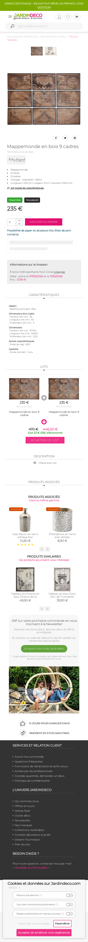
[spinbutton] (14, 222)
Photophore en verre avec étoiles (62, 535)
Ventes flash (22, 810)
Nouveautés (22, 820)
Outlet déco (22, 815)
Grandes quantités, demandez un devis (39, 776)
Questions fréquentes (29, 761)
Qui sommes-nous (27, 801)
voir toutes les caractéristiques (25, 188)
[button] (19, 220)
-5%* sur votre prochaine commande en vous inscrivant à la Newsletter (44, 622)
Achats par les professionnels (33, 771)
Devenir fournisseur (27, 839)
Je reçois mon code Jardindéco (44, 648)
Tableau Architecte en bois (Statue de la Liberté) (25, 596)
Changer (59, 272)
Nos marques (23, 825)
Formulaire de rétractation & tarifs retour (41, 766)
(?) (40, 895)
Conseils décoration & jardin (33, 834)
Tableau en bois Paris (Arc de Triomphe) (62, 595)
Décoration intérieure (22, 36)
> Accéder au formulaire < (31, 867)
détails (15, 887)
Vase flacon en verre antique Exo (25, 535)
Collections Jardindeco (29, 830)
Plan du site (22, 844)
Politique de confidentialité (32, 780)
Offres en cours (25, 806)
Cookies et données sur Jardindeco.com (44, 883)
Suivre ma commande (29, 756)
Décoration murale (53, 36)
